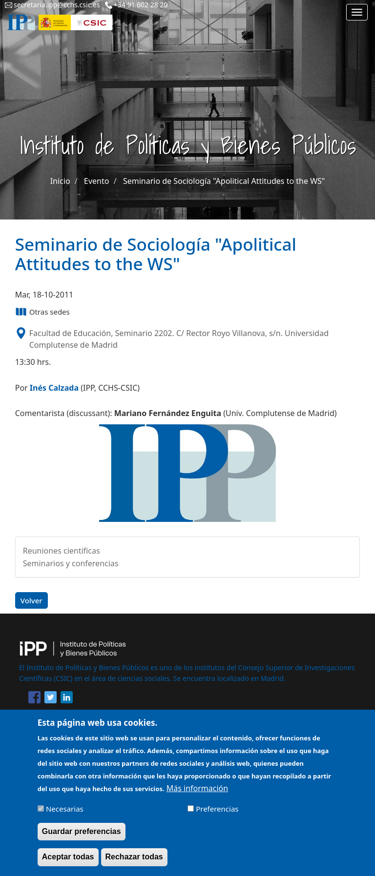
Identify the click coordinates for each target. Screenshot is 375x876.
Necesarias (64, 814)
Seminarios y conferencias (71, 563)
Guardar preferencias (81, 837)
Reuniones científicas (61, 550)
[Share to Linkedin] (67, 699)
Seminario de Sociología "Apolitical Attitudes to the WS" (224, 181)
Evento (96, 181)
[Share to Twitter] (50, 699)
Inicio (60, 181)
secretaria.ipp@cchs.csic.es (57, 4)
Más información (197, 794)
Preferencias (217, 814)
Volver (31, 600)
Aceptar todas (68, 862)
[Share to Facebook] (34, 699)
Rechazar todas (134, 862)
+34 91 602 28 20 (141, 4)
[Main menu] (357, 12)
